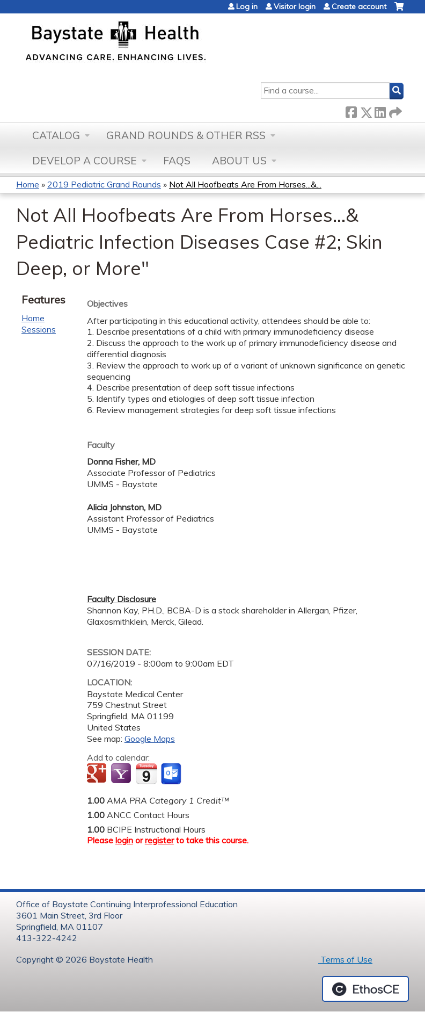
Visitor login (295, 6)
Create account (359, 6)
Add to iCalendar (146, 773)
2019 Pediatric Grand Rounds (104, 184)
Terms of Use (345, 959)
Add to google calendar (98, 774)
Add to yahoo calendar (122, 774)
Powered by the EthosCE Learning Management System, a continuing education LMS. (365, 989)
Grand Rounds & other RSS (186, 135)
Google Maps (149, 738)
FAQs (176, 160)
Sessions (38, 329)
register (159, 840)
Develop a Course (84, 160)
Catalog (56, 135)
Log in (247, 6)
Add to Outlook (172, 774)
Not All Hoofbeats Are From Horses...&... (245, 184)
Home (27, 184)
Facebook (351, 110)
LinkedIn (380, 110)
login (124, 840)
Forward (394, 110)
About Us (239, 160)
